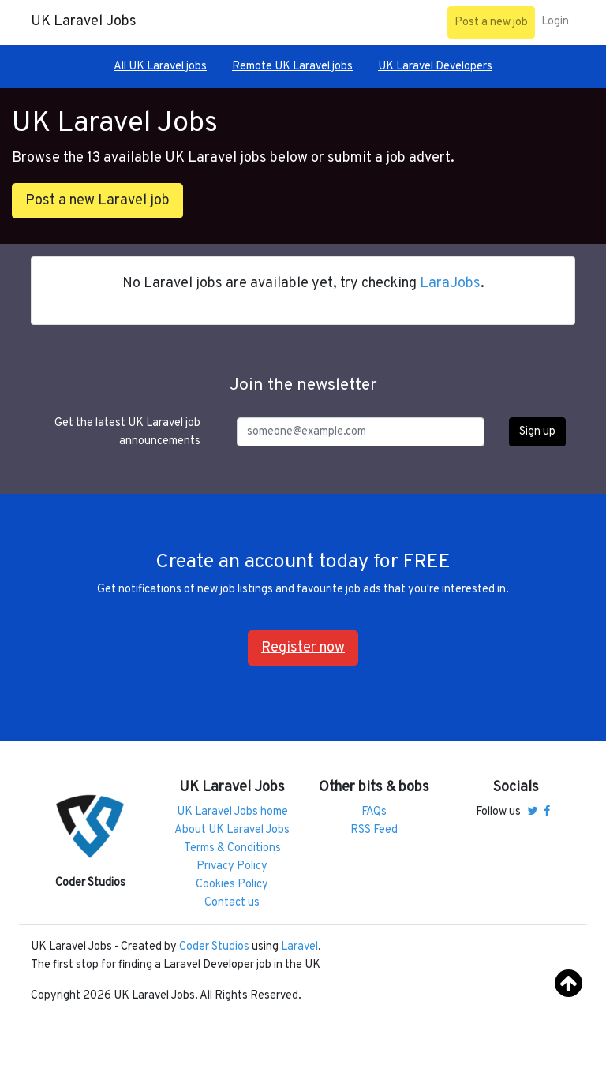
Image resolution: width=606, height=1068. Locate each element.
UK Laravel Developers (435, 66)
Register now (303, 648)
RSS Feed (374, 830)
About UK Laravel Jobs (232, 830)
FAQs (374, 812)
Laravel (299, 946)
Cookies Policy (232, 884)
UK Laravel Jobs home (232, 812)
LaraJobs (450, 283)
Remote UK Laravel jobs (292, 66)
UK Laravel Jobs (84, 22)
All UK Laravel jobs (160, 66)
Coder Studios (214, 946)
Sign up (537, 431)
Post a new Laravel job (97, 201)
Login (555, 21)
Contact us (232, 902)
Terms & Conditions (232, 848)
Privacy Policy (231, 866)
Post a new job (491, 22)
